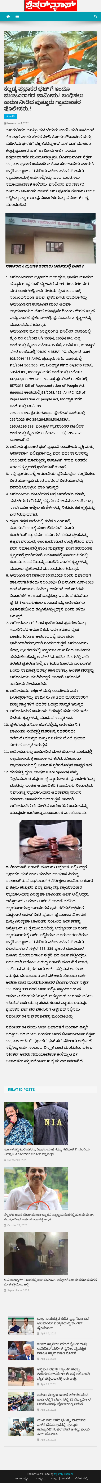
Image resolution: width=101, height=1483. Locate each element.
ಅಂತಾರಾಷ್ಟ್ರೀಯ (23, 1478)
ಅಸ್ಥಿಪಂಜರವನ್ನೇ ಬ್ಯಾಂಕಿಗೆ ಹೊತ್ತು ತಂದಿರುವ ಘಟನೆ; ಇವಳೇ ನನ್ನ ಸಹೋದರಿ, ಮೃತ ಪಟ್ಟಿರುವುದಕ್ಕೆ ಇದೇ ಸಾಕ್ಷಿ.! (64, 1373)
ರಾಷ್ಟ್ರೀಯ (41, 1478)
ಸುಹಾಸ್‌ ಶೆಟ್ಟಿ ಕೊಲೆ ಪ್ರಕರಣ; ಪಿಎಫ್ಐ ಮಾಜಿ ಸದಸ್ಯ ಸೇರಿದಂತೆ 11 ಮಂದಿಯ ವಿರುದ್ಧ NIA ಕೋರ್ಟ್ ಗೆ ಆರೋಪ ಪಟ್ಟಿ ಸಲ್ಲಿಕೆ (47, 1152)
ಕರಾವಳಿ (10, 116)
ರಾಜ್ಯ (54, 1478)
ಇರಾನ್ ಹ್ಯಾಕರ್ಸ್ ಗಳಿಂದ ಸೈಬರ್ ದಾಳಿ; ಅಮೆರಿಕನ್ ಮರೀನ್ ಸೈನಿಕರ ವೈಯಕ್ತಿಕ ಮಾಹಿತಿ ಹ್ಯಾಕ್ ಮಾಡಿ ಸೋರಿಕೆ (62, 1348)
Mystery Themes (64, 1474)
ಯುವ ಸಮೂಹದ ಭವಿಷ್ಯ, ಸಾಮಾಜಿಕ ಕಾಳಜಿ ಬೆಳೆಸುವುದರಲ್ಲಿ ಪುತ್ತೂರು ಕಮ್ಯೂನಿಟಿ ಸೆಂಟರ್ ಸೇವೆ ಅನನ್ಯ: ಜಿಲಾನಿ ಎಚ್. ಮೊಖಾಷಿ (63, 1427)
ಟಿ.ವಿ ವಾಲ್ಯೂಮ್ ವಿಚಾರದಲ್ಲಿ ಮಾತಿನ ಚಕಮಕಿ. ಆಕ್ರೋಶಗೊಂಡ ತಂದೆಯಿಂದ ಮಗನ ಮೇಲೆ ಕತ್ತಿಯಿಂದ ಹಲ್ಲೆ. (50, 1282)
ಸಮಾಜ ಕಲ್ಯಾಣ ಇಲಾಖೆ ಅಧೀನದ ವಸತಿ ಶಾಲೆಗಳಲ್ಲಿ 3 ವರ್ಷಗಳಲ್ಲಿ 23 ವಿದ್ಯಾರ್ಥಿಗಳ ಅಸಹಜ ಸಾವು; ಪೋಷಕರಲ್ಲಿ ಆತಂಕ (64, 1399)
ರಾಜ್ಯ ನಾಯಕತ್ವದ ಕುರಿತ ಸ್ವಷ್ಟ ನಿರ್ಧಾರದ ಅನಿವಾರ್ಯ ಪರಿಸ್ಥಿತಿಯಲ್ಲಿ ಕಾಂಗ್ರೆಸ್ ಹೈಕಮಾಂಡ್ (63, 1323)
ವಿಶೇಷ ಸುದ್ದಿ (81, 1478)
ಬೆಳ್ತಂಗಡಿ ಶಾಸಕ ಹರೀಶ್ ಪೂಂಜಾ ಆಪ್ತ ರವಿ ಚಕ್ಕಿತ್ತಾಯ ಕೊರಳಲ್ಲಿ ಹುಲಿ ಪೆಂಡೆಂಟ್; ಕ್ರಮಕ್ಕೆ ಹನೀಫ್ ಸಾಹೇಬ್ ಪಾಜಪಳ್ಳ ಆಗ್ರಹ (49, 1217)
